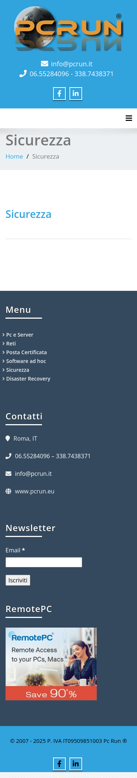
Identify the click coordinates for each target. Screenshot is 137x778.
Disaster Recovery (28, 378)
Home (14, 156)
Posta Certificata (26, 352)
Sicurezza (28, 214)
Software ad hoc (26, 360)
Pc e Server (19, 334)
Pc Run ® (115, 740)
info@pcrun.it (71, 63)
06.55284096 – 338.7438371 (53, 456)
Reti (11, 343)
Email (15, 550)
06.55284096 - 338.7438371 (72, 73)
